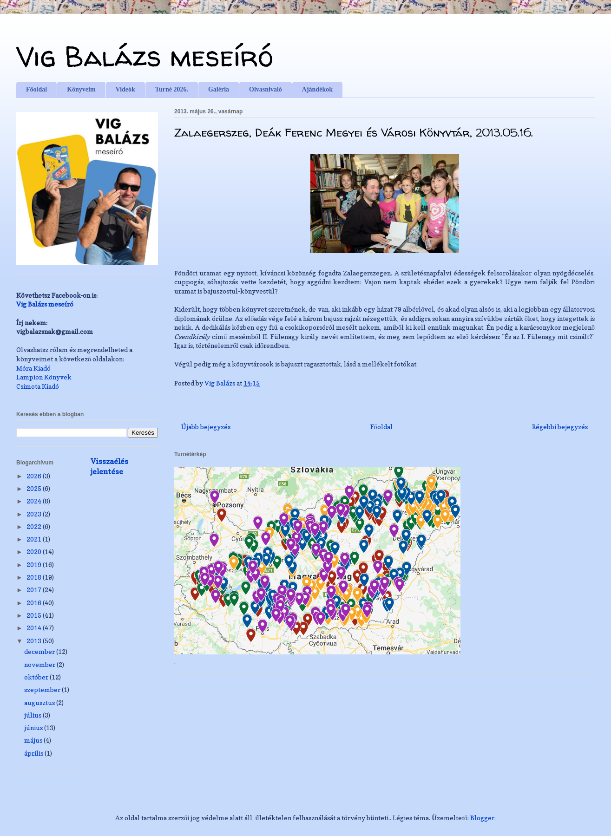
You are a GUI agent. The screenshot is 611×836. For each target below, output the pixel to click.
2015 (34, 615)
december (40, 651)
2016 (34, 603)
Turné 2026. (171, 89)
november (40, 664)
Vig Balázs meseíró (144, 56)
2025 (34, 488)
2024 (34, 501)
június (34, 728)
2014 (34, 628)
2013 (34, 641)
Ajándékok (317, 89)
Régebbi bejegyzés (560, 427)
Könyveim (81, 89)
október (37, 677)
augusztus (40, 702)
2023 (34, 514)
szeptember (43, 689)
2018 (34, 577)
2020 (34, 551)
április (34, 753)
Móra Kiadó (33, 368)
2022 (34, 526)
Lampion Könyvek (44, 377)
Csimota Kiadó (37, 386)
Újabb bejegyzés (205, 427)
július (33, 715)
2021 (34, 539)
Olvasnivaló (265, 89)
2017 (34, 590)
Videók (125, 89)
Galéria (218, 89)
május (34, 740)
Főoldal (36, 89)
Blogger (482, 818)
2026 (34, 476)
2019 (34, 564)
